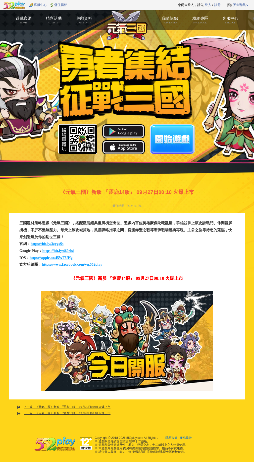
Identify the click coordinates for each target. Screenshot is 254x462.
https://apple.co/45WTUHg (51, 258)
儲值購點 (60, 5)
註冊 (217, 5)
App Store (123, 147)
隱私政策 (171, 438)
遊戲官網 (24, 20)
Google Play (123, 131)
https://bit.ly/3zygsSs (47, 244)
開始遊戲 (172, 139)
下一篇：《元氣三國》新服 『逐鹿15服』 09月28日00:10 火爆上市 (67, 413)
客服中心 (40, 5)
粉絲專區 (200, 20)
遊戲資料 (84, 20)
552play (14, 5)
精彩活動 (54, 20)
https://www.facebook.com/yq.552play (72, 264)
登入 (208, 5)
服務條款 (186, 438)
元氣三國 (127, 25)
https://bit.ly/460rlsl (58, 251)
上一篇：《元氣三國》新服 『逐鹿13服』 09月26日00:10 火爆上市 (67, 407)
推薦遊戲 (114, 5)
